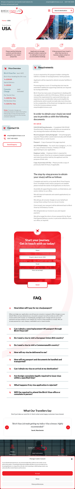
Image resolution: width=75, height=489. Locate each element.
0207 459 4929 (69, 2)
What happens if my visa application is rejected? (35, 386)
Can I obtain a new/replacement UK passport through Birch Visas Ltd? (38, 331)
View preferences (38, 484)
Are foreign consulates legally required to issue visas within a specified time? (37, 378)
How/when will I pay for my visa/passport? (33, 309)
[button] (72, 459)
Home (4, 20)
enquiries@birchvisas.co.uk (54, 2)
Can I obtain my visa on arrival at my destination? (36, 370)
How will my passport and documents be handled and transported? (38, 361)
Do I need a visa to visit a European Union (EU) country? (39, 339)
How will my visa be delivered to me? (30, 353)
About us (12, 455)
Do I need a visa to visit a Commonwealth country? (36, 346)
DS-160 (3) (37, 124)
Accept (37, 473)
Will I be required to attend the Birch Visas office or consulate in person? (37, 394)
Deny (37, 479)
